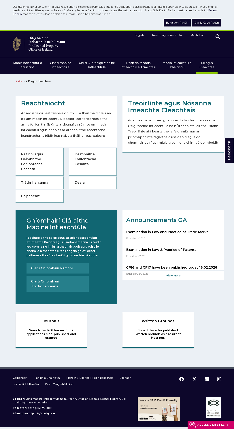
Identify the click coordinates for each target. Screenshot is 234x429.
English (139, 35)
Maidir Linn (197, 35)
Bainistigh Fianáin (177, 22)
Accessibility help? (212, 424)
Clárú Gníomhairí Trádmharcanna (45, 283)
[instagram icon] (219, 379)
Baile (19, 81)
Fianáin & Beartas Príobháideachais (89, 377)
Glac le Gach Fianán (206, 22)
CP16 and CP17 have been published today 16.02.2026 (171, 267)
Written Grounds (158, 321)
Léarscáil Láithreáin (26, 384)
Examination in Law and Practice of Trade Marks (167, 232)
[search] (217, 36)
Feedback (229, 150)
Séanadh (125, 377)
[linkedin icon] (207, 379)
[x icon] (194, 379)
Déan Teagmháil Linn (59, 384)
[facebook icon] (181, 379)
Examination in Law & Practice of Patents (161, 250)
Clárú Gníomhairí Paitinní (52, 268)
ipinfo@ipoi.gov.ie (43, 413)
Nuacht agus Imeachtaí (167, 35)
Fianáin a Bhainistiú (47, 377)
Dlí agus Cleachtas (38, 81)
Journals (51, 321)
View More (173, 275)
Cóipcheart (20, 377)
